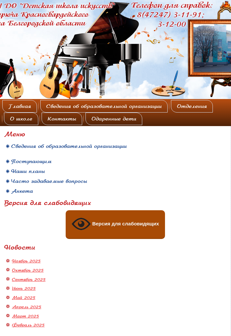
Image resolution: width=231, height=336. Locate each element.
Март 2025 (25, 316)
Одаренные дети (113, 119)
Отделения (192, 106)
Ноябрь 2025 (26, 261)
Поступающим (31, 161)
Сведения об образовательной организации (104, 106)
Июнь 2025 (24, 288)
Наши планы (28, 171)
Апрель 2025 (26, 307)
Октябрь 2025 (28, 270)
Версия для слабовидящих (115, 224)
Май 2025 (23, 297)
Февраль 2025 (28, 325)
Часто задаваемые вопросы (49, 181)
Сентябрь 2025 (29, 279)
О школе (21, 119)
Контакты (62, 119)
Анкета (22, 191)
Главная (19, 106)
